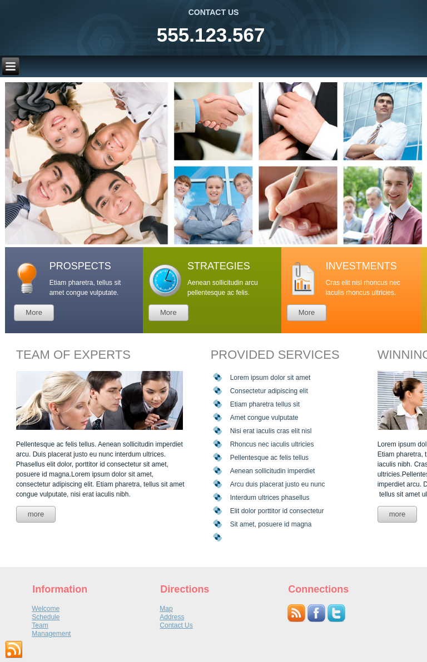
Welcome (45, 609)
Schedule (45, 617)
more (36, 514)
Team (40, 625)
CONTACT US (213, 12)
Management (51, 634)
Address (172, 617)
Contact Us (176, 625)
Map (166, 609)
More (34, 312)
